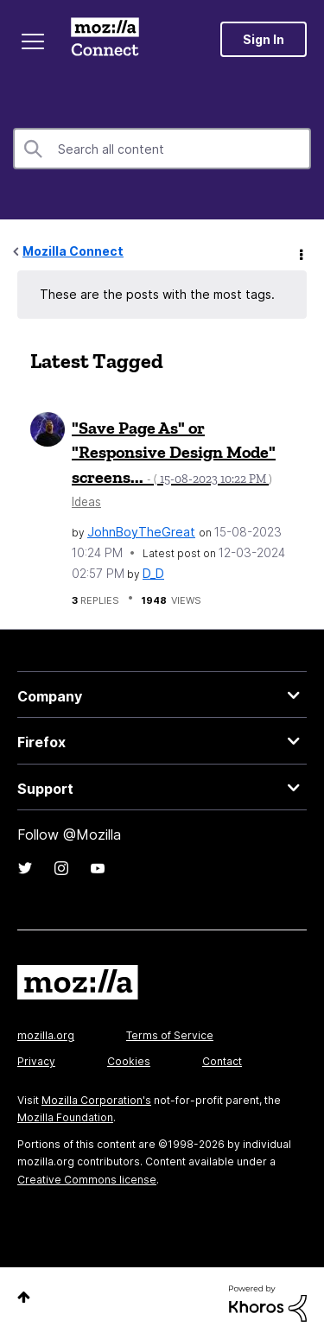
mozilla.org (45, 1035)
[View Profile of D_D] (153, 573)
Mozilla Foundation (65, 1117)
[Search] (162, 148)
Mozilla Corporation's (96, 1100)
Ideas (86, 502)
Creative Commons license (86, 1179)
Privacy (36, 1061)
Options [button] (300, 252)
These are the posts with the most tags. (157, 294)
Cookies (128, 1061)
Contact (222, 1061)
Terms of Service (169, 1035)
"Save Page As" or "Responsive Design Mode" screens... (174, 452)
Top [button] (24, 1297)
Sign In (263, 39)
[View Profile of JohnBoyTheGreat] (141, 531)
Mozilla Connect (105, 38)
